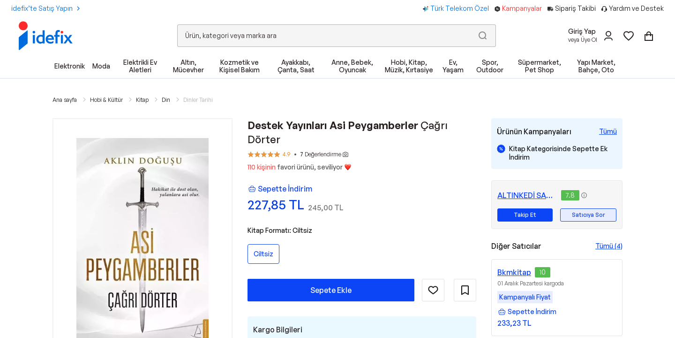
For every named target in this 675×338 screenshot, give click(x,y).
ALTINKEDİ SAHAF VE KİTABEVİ (527, 195)
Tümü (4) (608, 246)
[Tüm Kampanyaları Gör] (608, 131)
